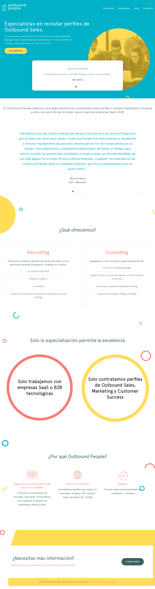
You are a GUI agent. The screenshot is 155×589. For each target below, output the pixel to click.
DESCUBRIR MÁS (16, 51)
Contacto (148, 8)
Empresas (108, 8)
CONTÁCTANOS (132, 562)
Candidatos (124, 8)
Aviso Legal (111, 582)
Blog (136, 8)
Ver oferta (77, 80)
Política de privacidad (96, 582)
